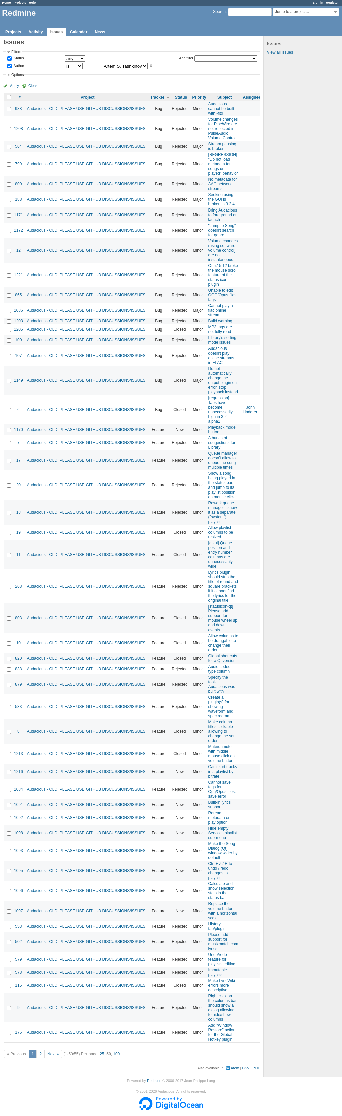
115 (18, 985)
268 (18, 586)
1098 (18, 833)
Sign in (318, 2)
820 (18, 658)
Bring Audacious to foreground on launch (223, 215)
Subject (224, 97)
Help (32, 2)
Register (332, 2)
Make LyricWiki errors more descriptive (221, 985)
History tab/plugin (217, 926)
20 (18, 485)
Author (18, 66)
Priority (199, 97)
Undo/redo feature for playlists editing (221, 959)
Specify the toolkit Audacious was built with (221, 684)
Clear (32, 86)
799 (18, 164)
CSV (245, 1068)
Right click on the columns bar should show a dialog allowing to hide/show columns (222, 1008)
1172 (18, 230)
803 (18, 618)
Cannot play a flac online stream (220, 310)
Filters (16, 52)
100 (18, 340)
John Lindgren (251, 409)
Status (18, 58)
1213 (18, 753)
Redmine (154, 1081)
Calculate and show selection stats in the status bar (221, 890)
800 (18, 184)
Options (17, 75)
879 (18, 684)
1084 (18, 789)
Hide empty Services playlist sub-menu (222, 833)
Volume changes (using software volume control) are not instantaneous (223, 250)
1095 (18, 870)
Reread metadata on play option (219, 818)
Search (219, 11)
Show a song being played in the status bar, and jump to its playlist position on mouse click (221, 485)
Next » (53, 1054)
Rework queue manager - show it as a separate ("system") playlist (222, 512)
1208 (18, 128)
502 (18, 941)
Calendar (78, 32)
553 (18, 926)
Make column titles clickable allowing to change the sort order (222, 731)
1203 (18, 321)
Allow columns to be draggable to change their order (223, 643)
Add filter (186, 58)
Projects (20, 2)
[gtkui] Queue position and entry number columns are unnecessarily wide (220, 555)
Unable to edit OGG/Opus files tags (222, 295)
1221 (18, 275)
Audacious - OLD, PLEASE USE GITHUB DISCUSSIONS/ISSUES (86, 108)
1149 (18, 380)
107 (18, 355)
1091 (18, 804)
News (100, 32)
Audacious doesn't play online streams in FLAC (221, 355)
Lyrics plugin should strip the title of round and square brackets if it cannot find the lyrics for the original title (223, 586)
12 (18, 250)
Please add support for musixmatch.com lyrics (223, 941)
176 (18, 1032)
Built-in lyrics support (219, 804)
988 (18, 108)
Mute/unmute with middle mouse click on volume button (221, 753)
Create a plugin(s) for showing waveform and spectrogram (220, 706)
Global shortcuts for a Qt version (222, 658)
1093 (18, 850)
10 (18, 643)
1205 (18, 329)
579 (18, 959)
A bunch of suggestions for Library (221, 443)
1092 (18, 817)
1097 (18, 911)
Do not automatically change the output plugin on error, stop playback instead (223, 380)
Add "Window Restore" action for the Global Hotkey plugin (222, 1032)
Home (6, 2)
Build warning (220, 321)
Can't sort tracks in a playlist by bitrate (222, 771)
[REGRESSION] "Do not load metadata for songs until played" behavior (223, 164)
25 (102, 1054)
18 (18, 512)
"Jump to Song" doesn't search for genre (222, 230)
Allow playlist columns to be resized (220, 532)
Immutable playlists (217, 972)
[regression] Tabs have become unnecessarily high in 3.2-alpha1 (220, 410)
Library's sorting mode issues (222, 340)
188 (18, 199)
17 (18, 460)
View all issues (280, 52)
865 (18, 295)
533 (18, 706)
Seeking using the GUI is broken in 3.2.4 (221, 199)
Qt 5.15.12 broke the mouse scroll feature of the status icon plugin (223, 275)
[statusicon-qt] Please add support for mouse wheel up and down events (222, 618)
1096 (18, 890)
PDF (256, 1068)
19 (18, 532)
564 (18, 146)
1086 (18, 310)
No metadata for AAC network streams (222, 184)
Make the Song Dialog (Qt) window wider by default (223, 850)
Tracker (157, 97)
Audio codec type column (219, 669)
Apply (14, 86)
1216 (18, 771)
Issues (56, 32)
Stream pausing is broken (222, 146)
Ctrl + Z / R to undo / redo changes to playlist (220, 870)
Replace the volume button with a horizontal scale (222, 910)
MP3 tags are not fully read (220, 329)
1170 (18, 429)
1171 (18, 215)
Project (88, 97)
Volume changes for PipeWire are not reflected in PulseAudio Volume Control (223, 128)
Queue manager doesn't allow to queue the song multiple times (222, 460)
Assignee (252, 97)
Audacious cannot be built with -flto (221, 109)
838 (18, 669)
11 (18, 554)
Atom (235, 1068)
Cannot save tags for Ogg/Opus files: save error (222, 789)
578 (18, 972)
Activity (35, 32)
